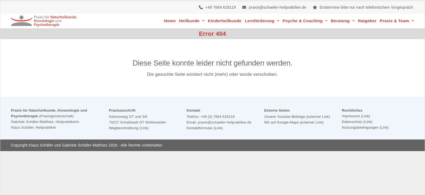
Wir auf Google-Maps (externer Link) (294, 122)
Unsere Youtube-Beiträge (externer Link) (297, 117)
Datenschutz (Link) (357, 122)
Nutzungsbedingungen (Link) (365, 127)
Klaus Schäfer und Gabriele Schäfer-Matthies (68, 145)
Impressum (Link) (356, 116)
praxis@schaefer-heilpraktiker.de (277, 7)
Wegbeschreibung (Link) (129, 128)
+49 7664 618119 (220, 7)
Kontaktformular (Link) (204, 128)
